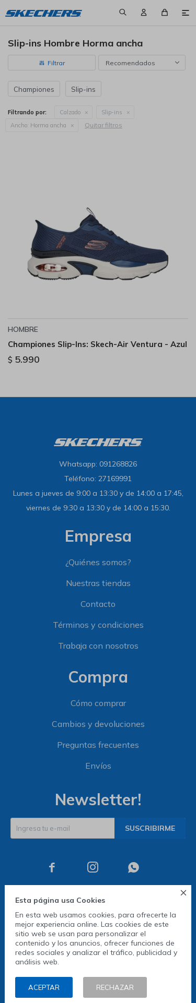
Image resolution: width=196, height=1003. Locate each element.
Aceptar (44, 987)
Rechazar (115, 987)
